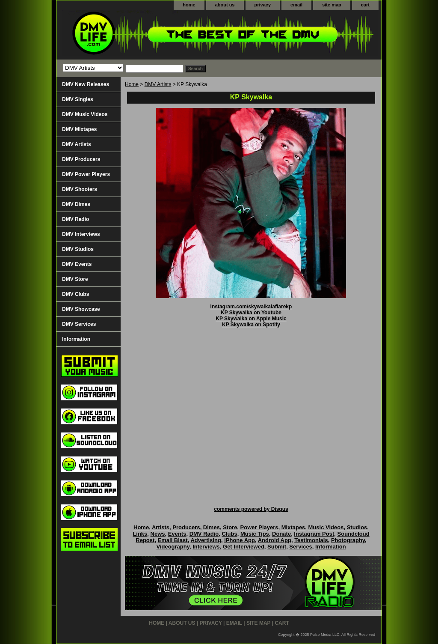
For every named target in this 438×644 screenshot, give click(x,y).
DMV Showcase (81, 309)
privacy (263, 4)
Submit (276, 546)
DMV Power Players (86, 174)
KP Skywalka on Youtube (251, 313)
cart (365, 4)
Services (300, 546)
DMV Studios (78, 249)
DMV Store (75, 279)
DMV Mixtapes (79, 129)
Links (140, 534)
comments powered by (251, 509)
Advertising (205, 540)
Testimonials (311, 540)
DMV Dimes (76, 204)
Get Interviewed (243, 546)
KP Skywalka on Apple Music (251, 319)
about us (225, 4)
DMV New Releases (85, 84)
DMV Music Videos (84, 114)
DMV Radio (75, 219)
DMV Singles (77, 99)
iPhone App (239, 540)
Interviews (206, 546)
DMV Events (77, 264)
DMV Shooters (79, 189)
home (189, 4)
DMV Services (79, 324)
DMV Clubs (75, 294)
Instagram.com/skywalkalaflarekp (251, 307)
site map (331, 4)
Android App (274, 540)
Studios (357, 527)
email (296, 4)
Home (132, 84)
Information (76, 339)
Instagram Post (314, 534)
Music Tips (254, 534)
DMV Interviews (81, 234)
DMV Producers (81, 159)
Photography (348, 540)
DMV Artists (158, 84)
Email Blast (173, 540)
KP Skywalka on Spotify (251, 325)
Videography (172, 546)
